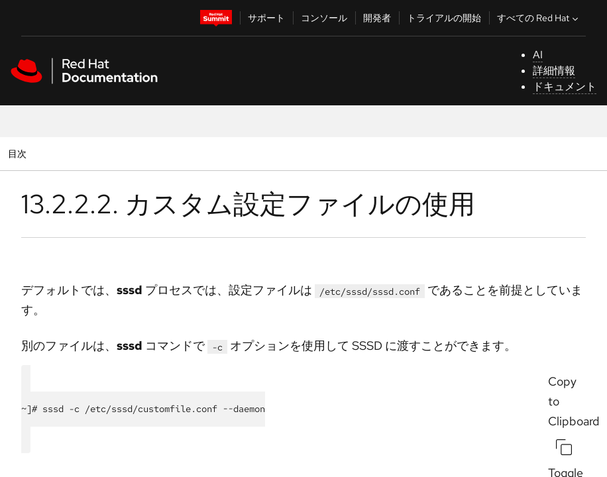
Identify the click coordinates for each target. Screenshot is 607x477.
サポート (266, 18)
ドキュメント (564, 86)
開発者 (377, 18)
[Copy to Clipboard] (564, 447)
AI (538, 55)
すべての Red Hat (539, 18)
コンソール (324, 18)
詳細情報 (554, 71)
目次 (18, 153)
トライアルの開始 (444, 18)
